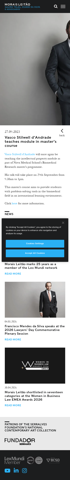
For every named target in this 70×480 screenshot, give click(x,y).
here (14, 203)
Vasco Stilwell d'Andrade (20, 154)
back (62, 135)
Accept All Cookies (35, 253)
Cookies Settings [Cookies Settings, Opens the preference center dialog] (35, 243)
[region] (35, 240)
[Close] (63, 223)
